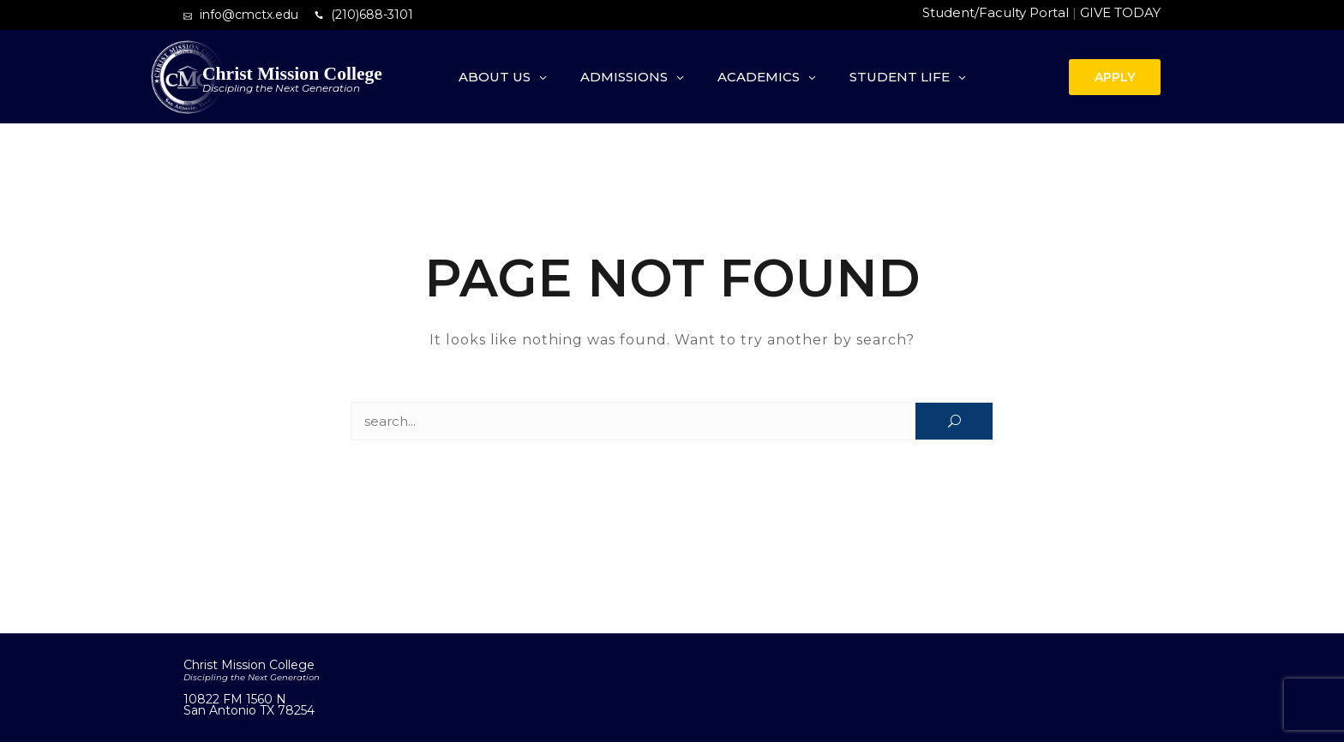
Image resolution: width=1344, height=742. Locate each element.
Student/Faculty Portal (995, 12)
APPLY (1115, 77)
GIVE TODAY (1120, 12)
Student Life (899, 77)
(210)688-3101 (372, 14)
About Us (495, 77)
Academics (758, 77)
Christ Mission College (292, 73)
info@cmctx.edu (249, 14)
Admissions (624, 77)
